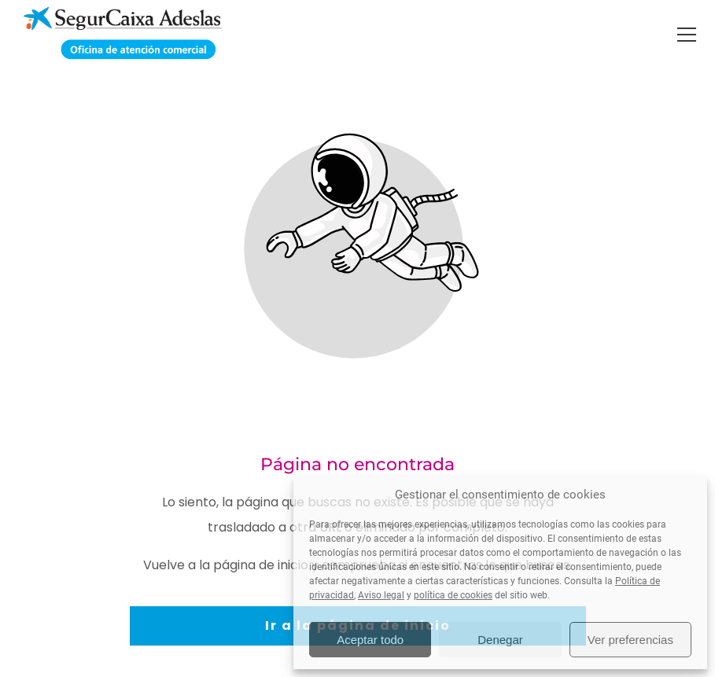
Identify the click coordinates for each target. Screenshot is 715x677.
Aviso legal (381, 595)
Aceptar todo (370, 639)
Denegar (500, 639)
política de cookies (453, 595)
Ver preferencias (630, 639)
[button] (686, 34)
